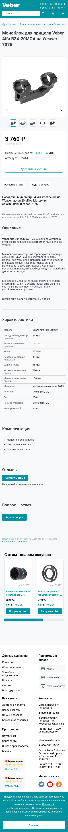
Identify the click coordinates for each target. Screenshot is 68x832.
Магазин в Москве (49, 740)
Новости (7, 680)
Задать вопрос (40, 184)
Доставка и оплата (13, 704)
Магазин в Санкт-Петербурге (48, 706)
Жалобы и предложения (10, 674)
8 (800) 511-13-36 (50, 7)
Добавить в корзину (34, 169)
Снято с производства (15, 746)
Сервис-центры (11, 709)
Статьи (6, 685)
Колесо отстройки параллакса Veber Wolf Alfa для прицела (49, 593)
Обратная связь (11, 667)
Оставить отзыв (13, 184)
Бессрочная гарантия (15, 720)
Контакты (8, 662)
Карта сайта (9, 741)
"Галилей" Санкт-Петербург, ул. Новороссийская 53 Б (51, 720)
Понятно (34, 825)
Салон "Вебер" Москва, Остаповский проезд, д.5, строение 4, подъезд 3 (51, 754)
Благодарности (11, 690)
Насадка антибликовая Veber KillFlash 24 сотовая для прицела (18, 593)
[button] (61, 111)
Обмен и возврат (12, 715)
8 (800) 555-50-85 (50, 4)
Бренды (6, 751)
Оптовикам (9, 735)
